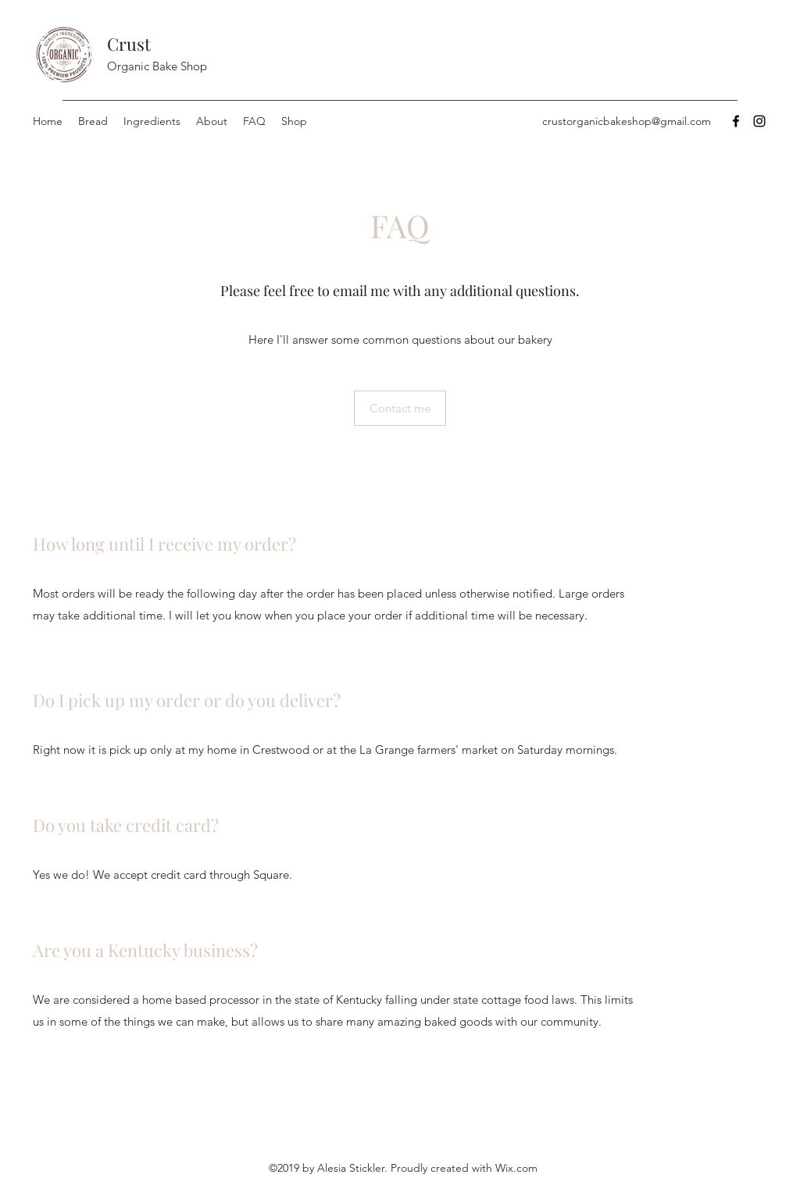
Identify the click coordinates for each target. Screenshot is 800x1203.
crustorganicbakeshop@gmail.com (626, 121)
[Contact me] (400, 408)
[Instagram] (759, 121)
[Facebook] (736, 121)
